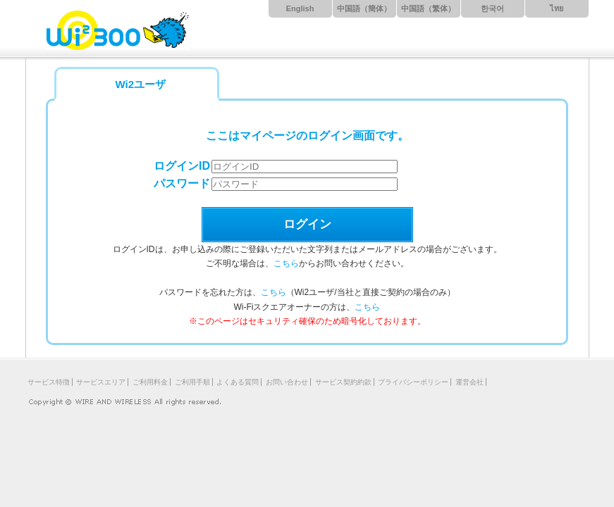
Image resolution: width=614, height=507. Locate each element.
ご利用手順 (192, 382)
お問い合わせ (287, 382)
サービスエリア (100, 382)
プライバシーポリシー (413, 382)
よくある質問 (237, 382)
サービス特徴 (48, 382)
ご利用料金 (150, 382)
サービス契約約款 (343, 382)
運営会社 (469, 382)
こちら (286, 263)
